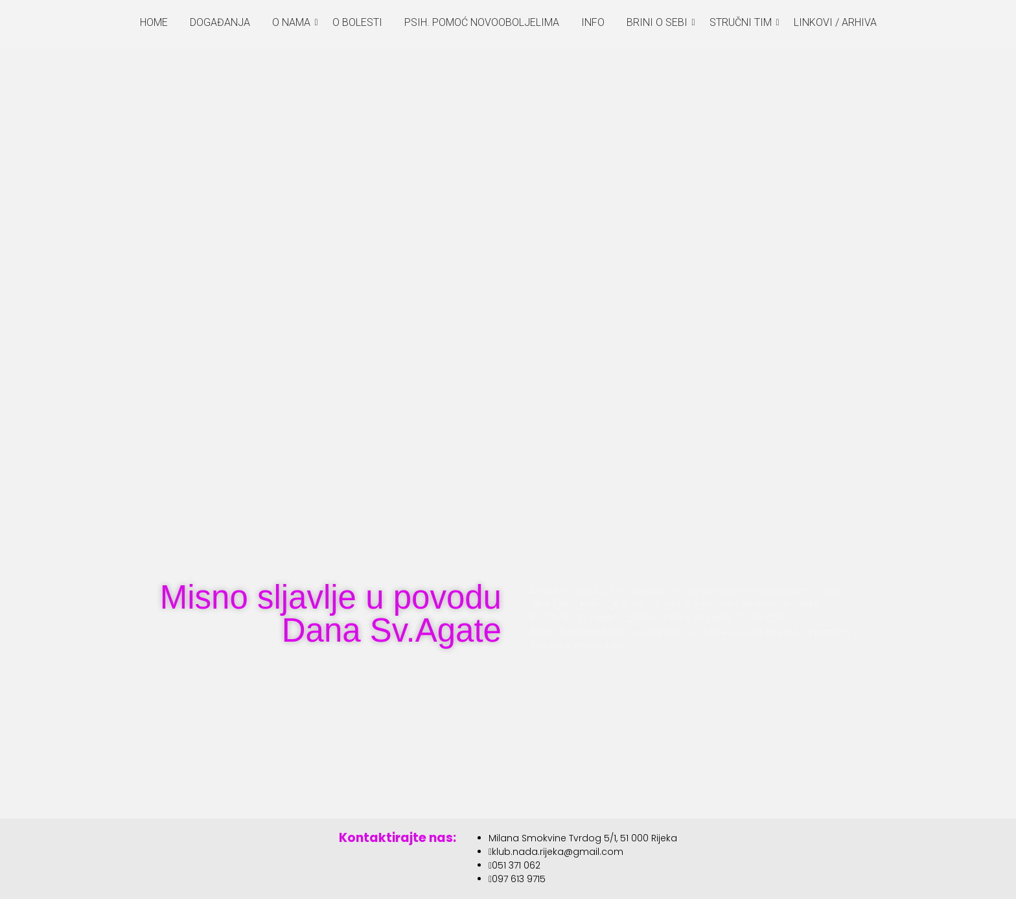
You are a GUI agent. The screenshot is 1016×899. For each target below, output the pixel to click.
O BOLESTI (357, 22)
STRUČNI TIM (743, 22)
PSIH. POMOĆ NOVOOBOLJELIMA (481, 22)
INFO (593, 22)
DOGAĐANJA (220, 22)
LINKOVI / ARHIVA (835, 22)
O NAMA (293, 22)
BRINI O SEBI (659, 22)
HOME (154, 22)
